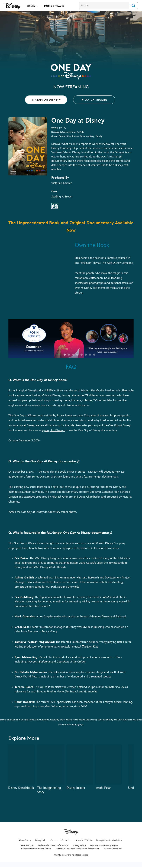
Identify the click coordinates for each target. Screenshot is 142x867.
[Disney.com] (12, 6)
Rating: (54, 127)
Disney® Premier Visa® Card (109, 840)
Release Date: (58, 132)
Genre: (54, 136)
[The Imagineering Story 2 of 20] (50, 764)
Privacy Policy (79, 845)
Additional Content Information (53, 845)
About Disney (25, 840)
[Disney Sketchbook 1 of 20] (21, 764)
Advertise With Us (84, 840)
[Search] (104, 5)
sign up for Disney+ (53, 430)
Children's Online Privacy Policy (35, 848)
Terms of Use (27, 845)
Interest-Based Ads (113, 848)
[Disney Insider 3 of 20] (79, 764)
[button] (94, 99)
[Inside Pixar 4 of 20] (108, 764)
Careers (53, 840)
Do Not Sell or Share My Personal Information (77, 848)
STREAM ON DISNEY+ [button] (46, 99)
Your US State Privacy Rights (104, 845)
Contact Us (66, 840)
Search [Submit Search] (133, 6)
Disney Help (40, 840)
